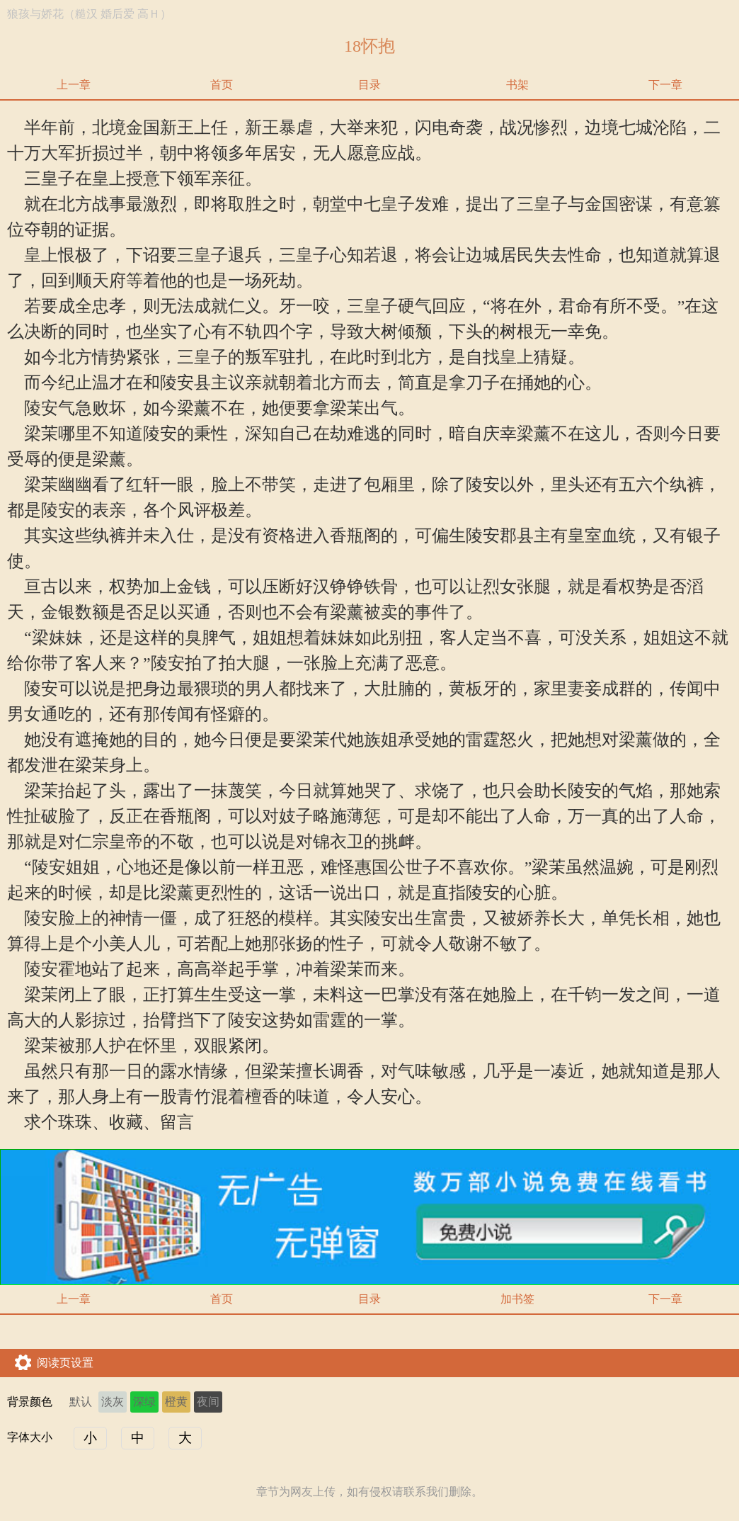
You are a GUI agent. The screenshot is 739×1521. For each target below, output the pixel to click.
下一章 (665, 85)
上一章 (74, 85)
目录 (369, 85)
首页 (221, 85)
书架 (517, 85)
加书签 (517, 1299)
